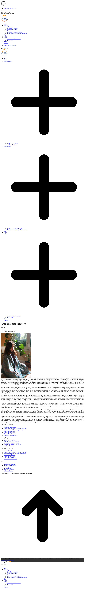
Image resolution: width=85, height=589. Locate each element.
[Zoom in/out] (5, 564)
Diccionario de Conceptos (10, 427)
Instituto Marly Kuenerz (9, 464)
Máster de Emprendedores (10, 465)
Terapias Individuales (9, 445)
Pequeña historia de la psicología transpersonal (15, 429)
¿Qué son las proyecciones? (10, 435)
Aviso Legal (6, 466)
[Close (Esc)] (1, 564)
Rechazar (3, 561)
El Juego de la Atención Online (11, 443)
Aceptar (8, 561)
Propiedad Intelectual (9, 469)
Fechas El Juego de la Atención (11, 441)
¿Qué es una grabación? (9, 431)
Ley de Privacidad (8, 468)
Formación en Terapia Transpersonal (12, 444)
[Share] (2, 564)
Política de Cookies (8, 471)
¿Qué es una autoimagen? (10, 432)
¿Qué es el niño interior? (9, 434)
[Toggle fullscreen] (4, 564)
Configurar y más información (7, 560)
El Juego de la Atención (9, 440)
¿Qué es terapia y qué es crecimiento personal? (15, 428)
